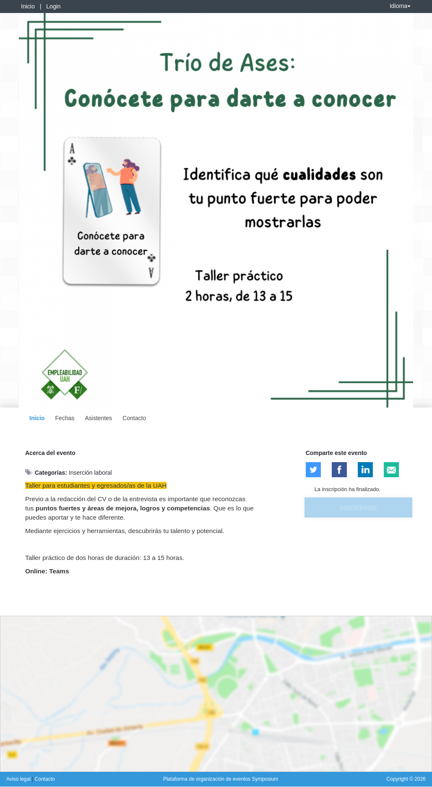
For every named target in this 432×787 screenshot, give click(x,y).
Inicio (28, 6)
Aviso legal (19, 779)
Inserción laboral (90, 472)
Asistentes (98, 418)
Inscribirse (358, 508)
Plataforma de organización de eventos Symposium (220, 779)
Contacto (134, 418)
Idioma (400, 6)
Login (53, 6)
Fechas (65, 418)
